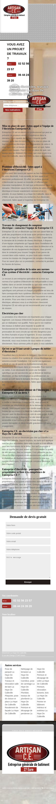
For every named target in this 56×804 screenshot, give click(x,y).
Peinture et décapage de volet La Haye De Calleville (43, 679)
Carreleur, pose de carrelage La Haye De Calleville (27, 685)
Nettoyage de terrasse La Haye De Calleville (27, 673)
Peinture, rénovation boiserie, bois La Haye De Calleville (43, 693)
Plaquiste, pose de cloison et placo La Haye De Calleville (11, 700)
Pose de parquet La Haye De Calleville (9, 673)
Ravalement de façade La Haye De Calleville (12, 710)
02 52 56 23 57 (22, 600)
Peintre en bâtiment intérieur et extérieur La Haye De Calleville (42, 709)
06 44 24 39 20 (22, 606)
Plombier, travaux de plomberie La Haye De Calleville (26, 699)
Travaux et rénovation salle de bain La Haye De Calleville (12, 687)
